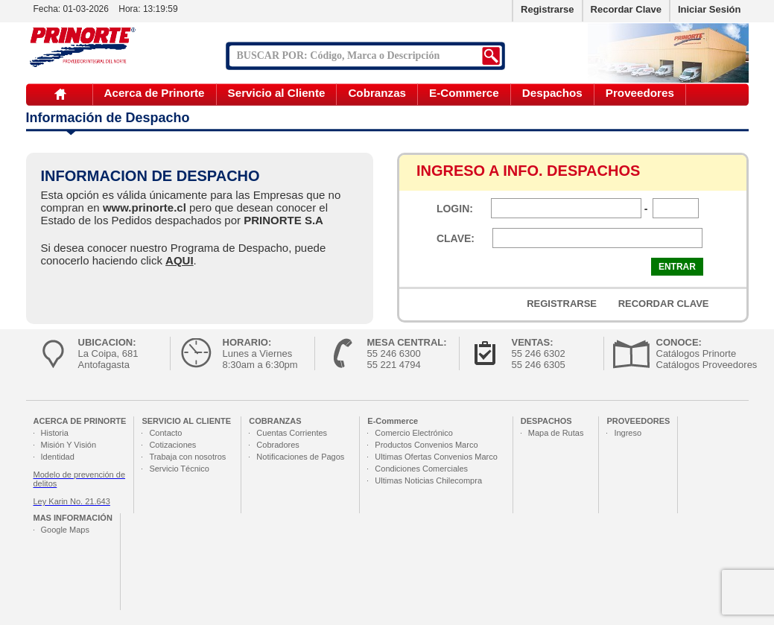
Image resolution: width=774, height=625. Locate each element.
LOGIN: (455, 209)
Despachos (552, 92)
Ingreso (627, 432)
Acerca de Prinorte (154, 92)
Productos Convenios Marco (426, 444)
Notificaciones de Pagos (300, 456)
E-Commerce (464, 92)
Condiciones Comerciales (421, 468)
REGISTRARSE (562, 303)
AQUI (179, 260)
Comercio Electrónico (414, 432)
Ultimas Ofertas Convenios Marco (436, 456)
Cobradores (277, 444)
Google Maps (65, 529)
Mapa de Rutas (556, 432)
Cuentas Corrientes (291, 432)
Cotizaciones (172, 444)
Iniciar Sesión (709, 9)
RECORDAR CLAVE (663, 303)
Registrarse (547, 9)
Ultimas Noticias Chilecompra (428, 480)
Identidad (57, 456)
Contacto (165, 432)
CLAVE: (456, 238)
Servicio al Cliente (277, 92)
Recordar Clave (626, 9)
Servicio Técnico (179, 468)
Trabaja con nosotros (187, 456)
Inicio (60, 94)
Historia (55, 432)
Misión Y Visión (69, 444)
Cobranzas (377, 92)
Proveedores (640, 92)
